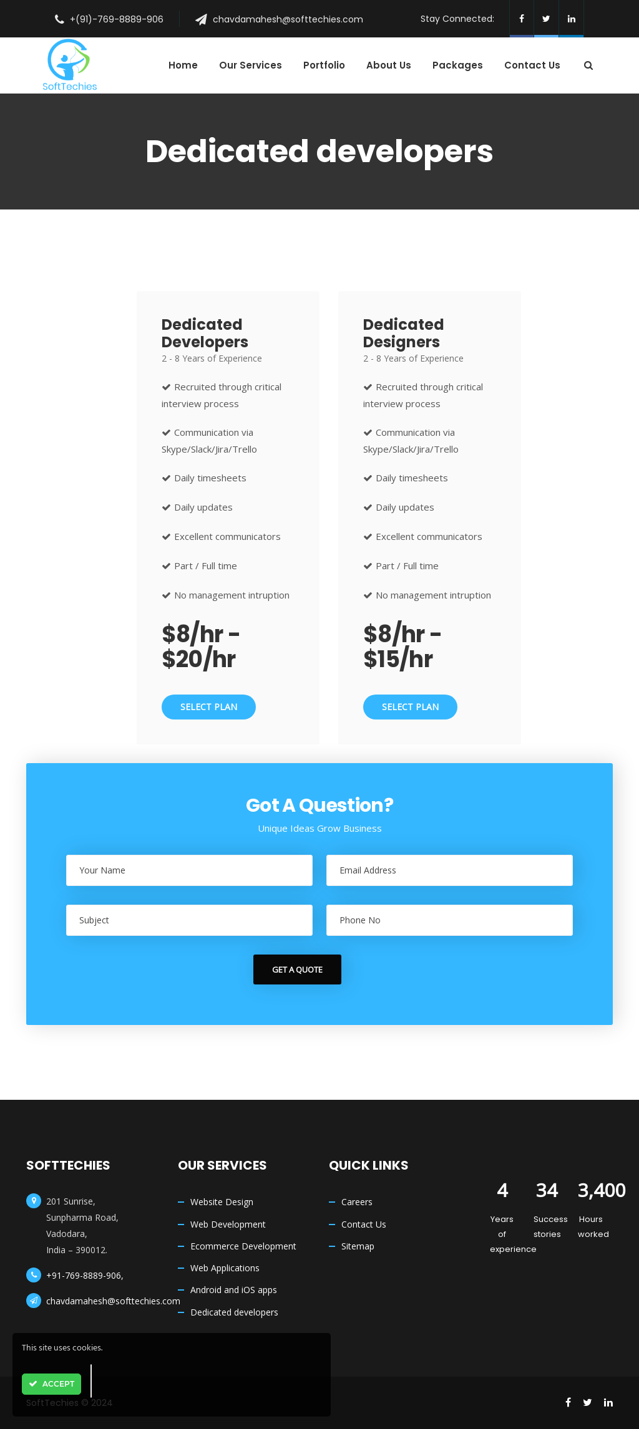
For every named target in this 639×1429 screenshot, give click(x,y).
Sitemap (357, 1246)
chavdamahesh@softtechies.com (288, 19)
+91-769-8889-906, (85, 1275)
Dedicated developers (234, 1312)
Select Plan (208, 707)
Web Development (228, 1224)
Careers (357, 1202)
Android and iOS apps (233, 1290)
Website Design (221, 1202)
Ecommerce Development (243, 1246)
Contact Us (363, 1224)
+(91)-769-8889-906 (116, 19)
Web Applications (225, 1268)
